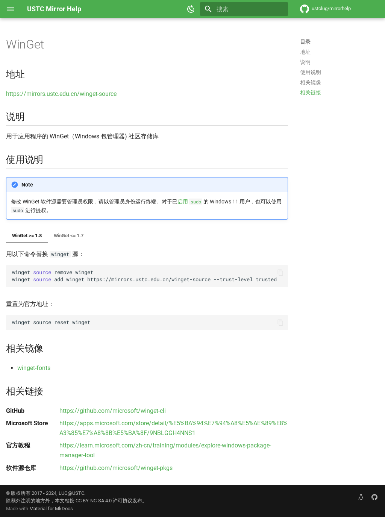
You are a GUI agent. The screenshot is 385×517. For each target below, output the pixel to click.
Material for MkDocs (51, 508)
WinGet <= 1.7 (68, 235)
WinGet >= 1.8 (27, 235)
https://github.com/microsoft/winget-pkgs (116, 468)
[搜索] (244, 9)
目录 (305, 42)
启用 (189, 202)
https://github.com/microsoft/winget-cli (112, 410)
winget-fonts (33, 367)
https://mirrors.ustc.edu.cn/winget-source (61, 93)
